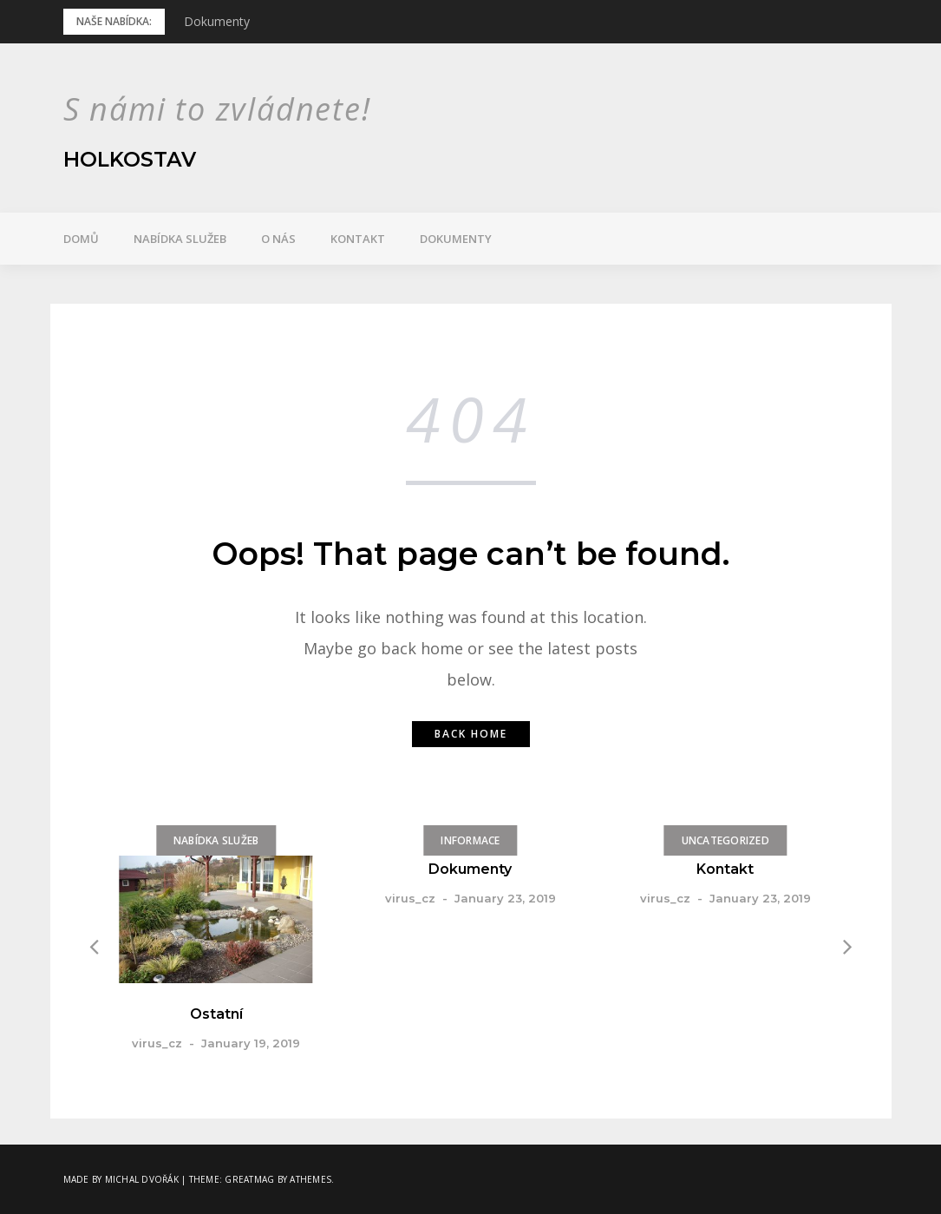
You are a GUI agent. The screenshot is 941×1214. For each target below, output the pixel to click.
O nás (278, 238)
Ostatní (216, 1014)
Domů (81, 238)
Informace (470, 840)
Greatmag (249, 1179)
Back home (471, 733)
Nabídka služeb (180, 238)
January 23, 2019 (505, 898)
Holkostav (130, 159)
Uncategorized (724, 840)
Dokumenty (217, 21)
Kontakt (357, 238)
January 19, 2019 (250, 1043)
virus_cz (157, 1043)
